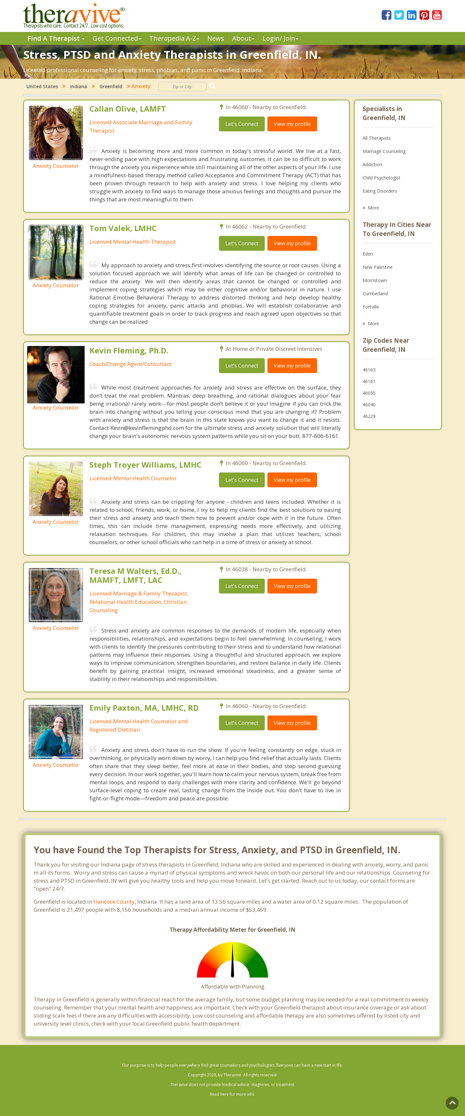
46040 (369, 404)
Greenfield (110, 86)
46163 (369, 370)
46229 (369, 416)
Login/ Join (280, 38)
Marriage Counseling (384, 151)
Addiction (372, 164)
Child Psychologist (381, 178)
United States (42, 86)
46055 (369, 393)
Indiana (78, 86)
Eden (368, 254)
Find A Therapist (56, 38)
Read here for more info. (232, 1094)
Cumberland (375, 293)
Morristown (375, 280)
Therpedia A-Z (174, 38)
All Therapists (377, 138)
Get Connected (117, 38)
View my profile (292, 123)
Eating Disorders (380, 191)
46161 (369, 381)
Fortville (371, 307)
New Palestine (378, 267)
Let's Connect (241, 123)
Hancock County (114, 901)
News (215, 38)
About (243, 38)
